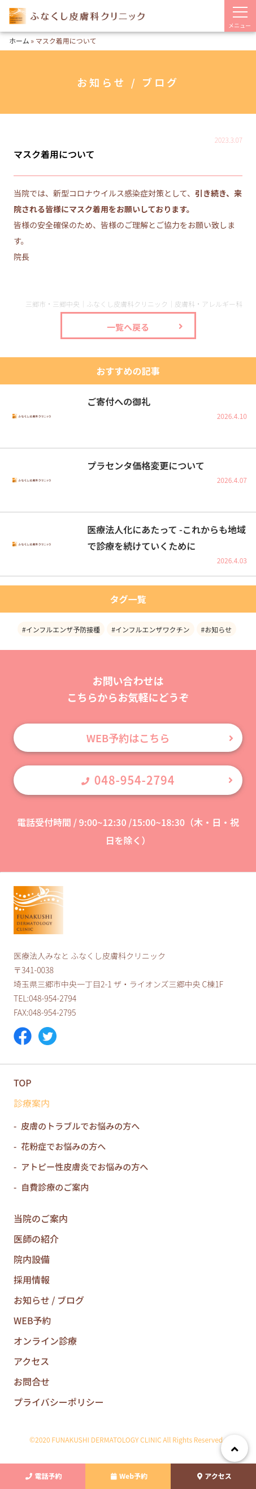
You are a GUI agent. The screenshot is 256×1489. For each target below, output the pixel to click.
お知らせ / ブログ (49, 1300)
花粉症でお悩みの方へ (63, 1146)
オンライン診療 (45, 1340)
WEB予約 (32, 1320)
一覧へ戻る (128, 327)
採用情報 (32, 1279)
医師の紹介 (36, 1239)
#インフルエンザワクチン (150, 629)
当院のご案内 (41, 1218)
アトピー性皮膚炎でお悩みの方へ (84, 1167)
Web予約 (128, 1476)
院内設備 (32, 1259)
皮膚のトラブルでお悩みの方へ (80, 1126)
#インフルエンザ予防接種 (61, 629)
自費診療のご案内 (55, 1187)
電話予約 (42, 1476)
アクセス (213, 1476)
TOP (23, 1082)
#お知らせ (216, 629)
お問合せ (32, 1381)
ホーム (19, 40)
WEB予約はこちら (128, 737)
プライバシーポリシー (59, 1402)
